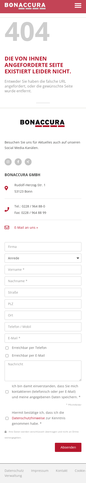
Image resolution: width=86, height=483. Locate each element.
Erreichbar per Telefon (29, 347)
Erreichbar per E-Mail (28, 355)
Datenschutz (14, 470)
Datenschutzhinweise (28, 418)
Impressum (39, 470)
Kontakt (61, 470)
